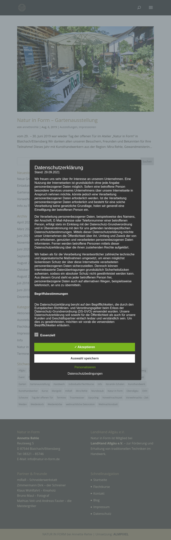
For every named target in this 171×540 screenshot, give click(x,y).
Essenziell (44, 335)
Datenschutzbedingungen (85, 373)
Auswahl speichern (85, 358)
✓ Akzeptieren (84, 347)
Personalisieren (85, 367)
